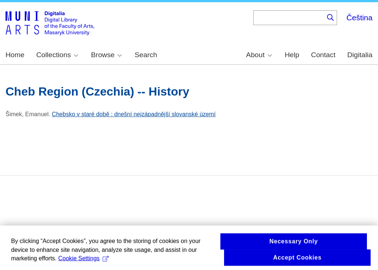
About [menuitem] (259, 54)
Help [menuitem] (292, 54)
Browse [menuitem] (106, 54)
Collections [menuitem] (57, 54)
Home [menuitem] (15, 54)
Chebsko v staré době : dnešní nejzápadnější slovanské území (134, 114)
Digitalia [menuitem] (359, 54)
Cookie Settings (83, 260)
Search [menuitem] (146, 54)
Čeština (359, 17)
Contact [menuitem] (323, 54)
